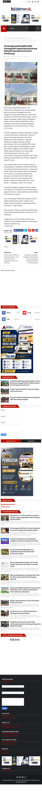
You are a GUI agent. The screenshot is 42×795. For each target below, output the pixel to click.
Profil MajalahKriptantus (10, 727)
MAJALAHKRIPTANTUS (20, 38)
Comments (31, 441)
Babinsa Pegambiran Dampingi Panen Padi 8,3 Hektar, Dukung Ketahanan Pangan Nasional (24, 577)
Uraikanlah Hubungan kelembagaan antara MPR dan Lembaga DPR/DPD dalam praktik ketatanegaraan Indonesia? (25, 383)
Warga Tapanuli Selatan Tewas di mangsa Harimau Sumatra (24, 390)
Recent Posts (11, 441)
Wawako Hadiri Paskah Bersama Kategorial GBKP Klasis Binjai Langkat (25, 399)
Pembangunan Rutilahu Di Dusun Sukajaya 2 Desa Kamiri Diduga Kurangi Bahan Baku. (25, 529)
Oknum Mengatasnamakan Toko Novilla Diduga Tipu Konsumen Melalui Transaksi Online (24, 565)
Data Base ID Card (8, 744)
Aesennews (5, 507)
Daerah (10, 38)
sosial (28, 38)
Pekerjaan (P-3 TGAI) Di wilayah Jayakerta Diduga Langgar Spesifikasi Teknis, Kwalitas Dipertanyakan (25, 518)
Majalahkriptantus (8, 505)
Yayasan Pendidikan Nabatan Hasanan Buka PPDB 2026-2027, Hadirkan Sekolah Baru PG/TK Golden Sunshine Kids (25, 590)
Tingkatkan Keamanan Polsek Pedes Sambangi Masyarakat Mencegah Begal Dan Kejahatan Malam (25, 624)
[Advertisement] (16, 656)
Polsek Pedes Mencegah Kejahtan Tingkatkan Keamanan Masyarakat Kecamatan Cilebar (22, 552)
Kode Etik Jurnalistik (8, 718)
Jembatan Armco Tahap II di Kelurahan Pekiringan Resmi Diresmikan (23, 612)
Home (5, 38)
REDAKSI (4, 753)
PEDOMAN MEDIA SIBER (9, 736)
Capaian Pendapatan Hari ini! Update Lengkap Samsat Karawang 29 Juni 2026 (24, 540)
